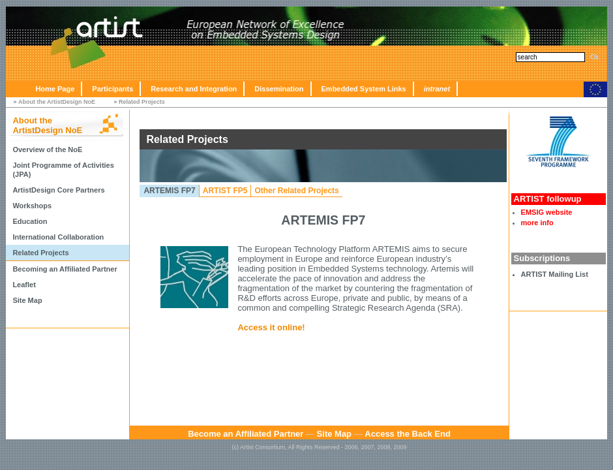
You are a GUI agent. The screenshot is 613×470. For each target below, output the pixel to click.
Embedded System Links (363, 89)
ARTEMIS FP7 (169, 190)
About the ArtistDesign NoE (56, 102)
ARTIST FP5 (225, 190)
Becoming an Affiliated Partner (64, 269)
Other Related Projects (296, 190)
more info (537, 223)
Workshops (32, 206)
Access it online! (271, 327)
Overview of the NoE (47, 149)
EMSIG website (547, 212)
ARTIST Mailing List (554, 274)
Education (29, 221)
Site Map (27, 300)
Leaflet (23, 285)
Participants (112, 89)
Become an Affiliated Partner (245, 434)
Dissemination (278, 89)
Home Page (54, 89)
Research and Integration (194, 89)
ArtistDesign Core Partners (58, 190)
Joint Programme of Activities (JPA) (62, 169)
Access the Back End (408, 434)
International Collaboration (58, 237)
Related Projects (142, 102)
